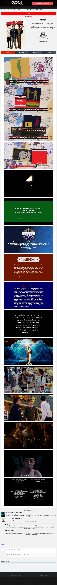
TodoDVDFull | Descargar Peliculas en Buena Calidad (24, 575)
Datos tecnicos (35, 52)
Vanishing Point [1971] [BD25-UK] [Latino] (14, 518)
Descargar (21, 52)
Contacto (45, 575)
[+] (28, 554)
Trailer (49, 52)
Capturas (8, 52)
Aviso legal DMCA (39, 575)
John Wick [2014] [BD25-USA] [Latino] (13, 512)
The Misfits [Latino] (9, 530)
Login (2, 544)
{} (26, 554)
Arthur (6, 524)
